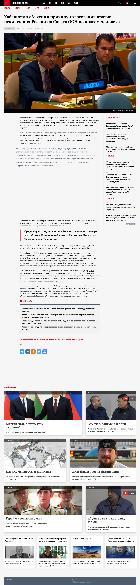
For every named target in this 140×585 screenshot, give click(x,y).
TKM (62, 3)
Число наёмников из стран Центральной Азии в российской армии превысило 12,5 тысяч (119, 125)
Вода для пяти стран (82, 539)
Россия (18, 28)
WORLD (76, 3)
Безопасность (39, 28)
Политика (31, 28)
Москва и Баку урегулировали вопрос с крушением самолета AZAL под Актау (121, 207)
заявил (37, 125)
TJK (56, 3)
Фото (38, 8)
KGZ (50, 3)
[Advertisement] (70, 372)
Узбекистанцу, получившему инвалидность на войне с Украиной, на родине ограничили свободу (120, 165)
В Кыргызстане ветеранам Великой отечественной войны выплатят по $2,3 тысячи (121, 149)
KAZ (43, 3)
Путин (91, 271)
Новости (7, 8)
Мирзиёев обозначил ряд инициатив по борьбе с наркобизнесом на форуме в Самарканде (118, 137)
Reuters (43, 253)
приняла (62, 286)
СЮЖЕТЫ (48, 8)
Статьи (18, 8)
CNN (36, 253)
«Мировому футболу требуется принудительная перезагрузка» (51, 541)
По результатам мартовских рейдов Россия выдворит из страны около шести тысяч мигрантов (121, 217)
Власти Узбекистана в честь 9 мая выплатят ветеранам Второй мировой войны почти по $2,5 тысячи (120, 191)
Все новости (131, 224)
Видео (28, 8)
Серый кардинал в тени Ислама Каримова (16, 540)
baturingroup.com (84, 582)
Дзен (80, 340)
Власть (24, 28)
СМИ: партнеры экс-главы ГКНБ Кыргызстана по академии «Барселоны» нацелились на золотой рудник (119, 178)
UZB (69, 3)
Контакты (9, 579)
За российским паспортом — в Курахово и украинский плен (120, 541)
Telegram (70, 340)
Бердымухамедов (35, 273)
